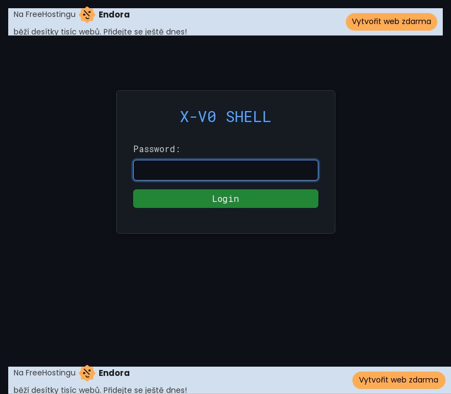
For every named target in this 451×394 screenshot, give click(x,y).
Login (225, 198)
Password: (156, 148)
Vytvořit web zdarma (391, 21)
